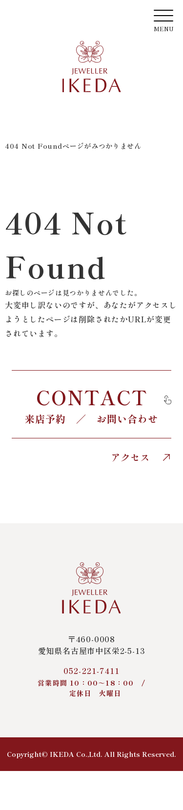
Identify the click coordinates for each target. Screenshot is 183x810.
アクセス (141, 457)
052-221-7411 (91, 681)
